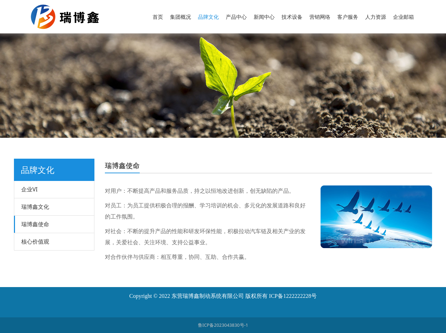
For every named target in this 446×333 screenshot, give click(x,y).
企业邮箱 (403, 16)
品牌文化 (208, 16)
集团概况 (180, 16)
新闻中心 (264, 16)
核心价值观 (35, 241)
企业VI (29, 189)
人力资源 (375, 16)
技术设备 (292, 16)
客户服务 (347, 16)
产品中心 (236, 16)
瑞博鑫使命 (35, 224)
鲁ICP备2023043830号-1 (223, 325)
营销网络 (319, 16)
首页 (158, 16)
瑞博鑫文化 (35, 207)
